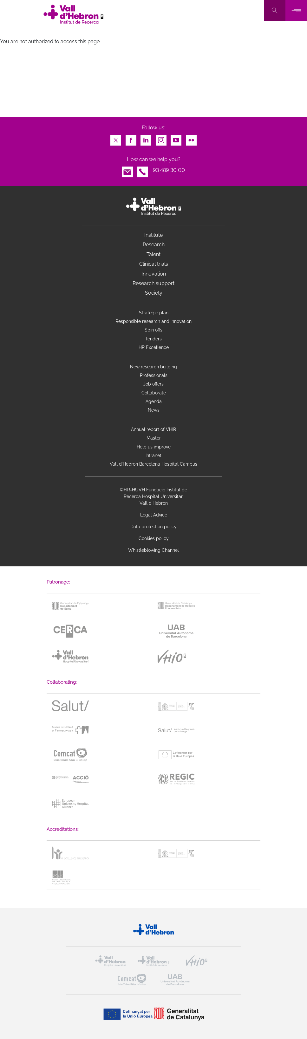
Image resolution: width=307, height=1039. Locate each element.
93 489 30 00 (169, 170)
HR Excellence (154, 347)
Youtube (176, 138)
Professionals (153, 375)
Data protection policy (153, 526)
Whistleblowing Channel (153, 550)
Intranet (153, 455)
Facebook (131, 138)
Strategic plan (153, 312)
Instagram (161, 138)
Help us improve (154, 446)
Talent (153, 254)
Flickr (191, 138)
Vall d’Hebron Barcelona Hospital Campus (153, 464)
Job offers (153, 383)
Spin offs (153, 329)
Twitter (115, 138)
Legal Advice (153, 514)
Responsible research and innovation (153, 321)
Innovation (153, 274)
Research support (153, 283)
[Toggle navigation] (296, 10)
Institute (153, 235)
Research (154, 245)
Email (127, 170)
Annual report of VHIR (153, 429)
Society (153, 293)
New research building (153, 366)
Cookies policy (154, 538)
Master (154, 438)
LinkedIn (145, 138)
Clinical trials (153, 264)
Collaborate (153, 392)
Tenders (153, 338)
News (154, 410)
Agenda (154, 401)
